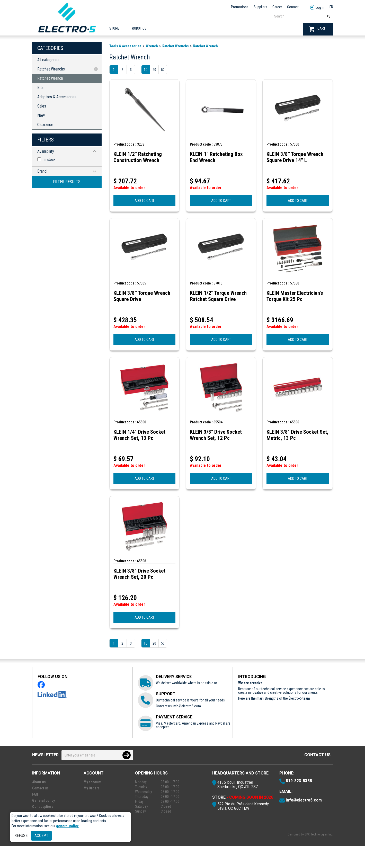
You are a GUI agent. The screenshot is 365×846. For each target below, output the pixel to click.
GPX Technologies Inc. (319, 834)
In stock (49, 159)
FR (331, 7)
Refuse (21, 835)
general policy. (67, 826)
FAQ (35, 794)
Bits (40, 87)
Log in (317, 7)
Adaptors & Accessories (56, 96)
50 (163, 70)
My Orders (92, 788)
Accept (41, 835)
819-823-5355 (299, 780)
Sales (41, 106)
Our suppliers (42, 807)
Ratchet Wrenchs (51, 69)
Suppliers (260, 7)
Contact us (317, 754)
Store (114, 28)
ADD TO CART (144, 201)
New (41, 115)
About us (39, 782)
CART (317, 29)
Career (277, 7)
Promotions (239, 7)
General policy (43, 800)
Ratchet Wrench (50, 78)
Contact (293, 7)
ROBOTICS (139, 28)
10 (145, 70)
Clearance (45, 124)
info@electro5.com (187, 706)
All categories (48, 59)
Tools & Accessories (125, 46)
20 (154, 70)
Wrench (152, 46)
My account (92, 782)
